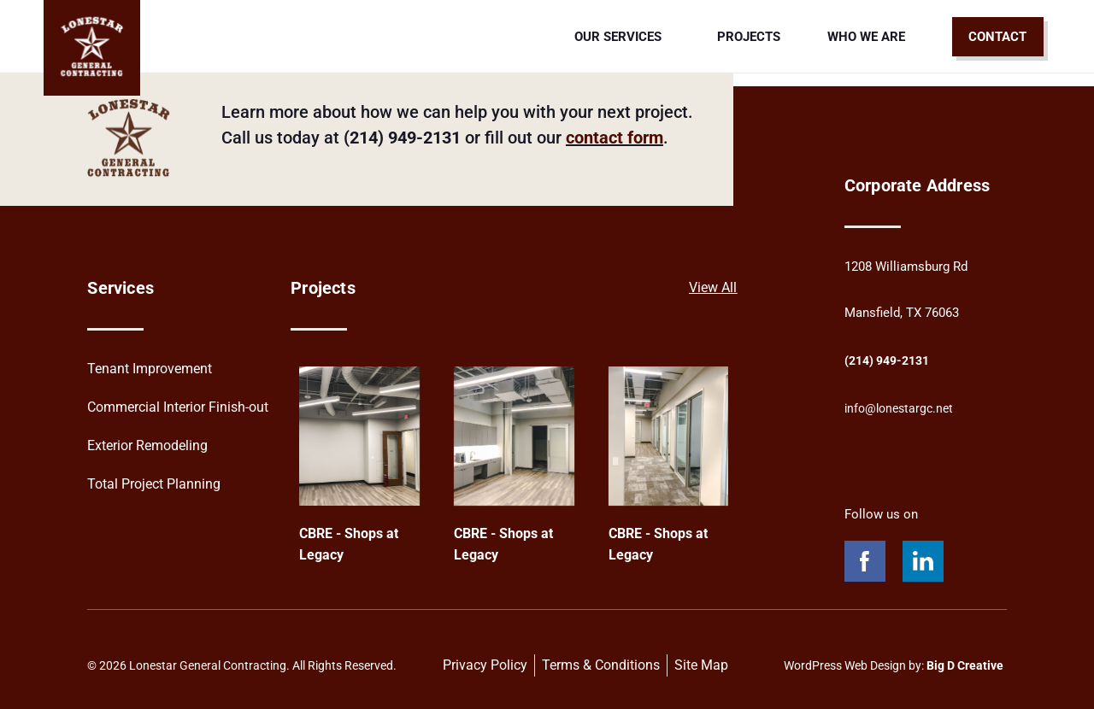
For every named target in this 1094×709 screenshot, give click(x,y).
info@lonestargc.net (902, 408)
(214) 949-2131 (891, 360)
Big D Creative (964, 665)
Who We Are (866, 36)
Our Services (622, 36)
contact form (614, 137)
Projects (748, 36)
